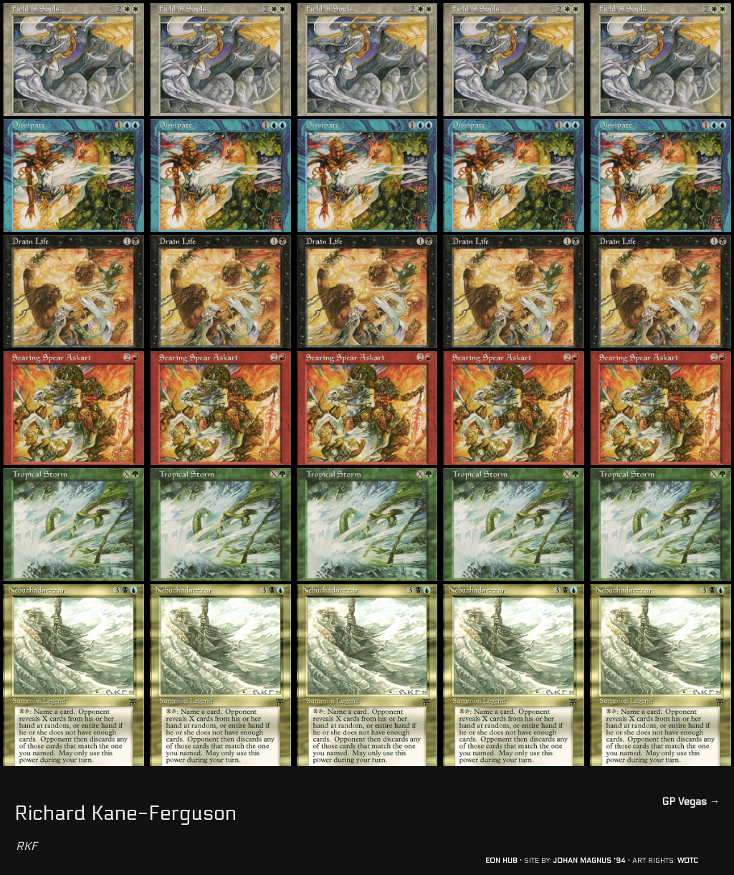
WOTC (687, 860)
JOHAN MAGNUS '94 (589, 860)
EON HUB (501, 860)
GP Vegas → (691, 801)
